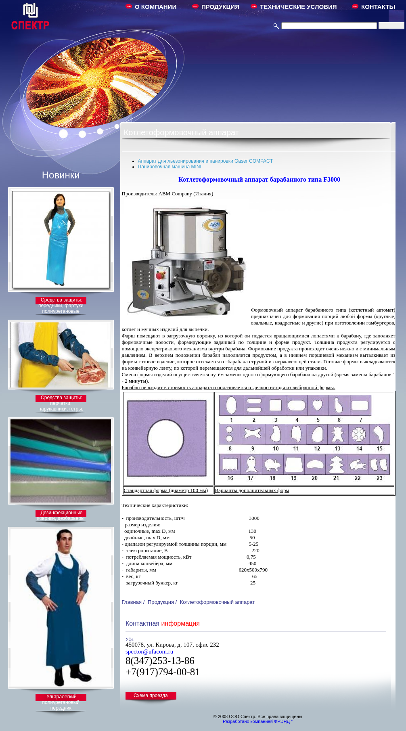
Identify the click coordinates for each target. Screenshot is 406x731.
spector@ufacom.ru (149, 651)
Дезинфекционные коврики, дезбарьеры (60, 515)
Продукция (161, 602)
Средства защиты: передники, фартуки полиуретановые (61, 305)
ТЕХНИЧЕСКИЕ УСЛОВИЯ (298, 6)
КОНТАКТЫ (378, 6)
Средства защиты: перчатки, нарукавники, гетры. (60, 403)
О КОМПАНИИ (155, 6)
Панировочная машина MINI (169, 167)
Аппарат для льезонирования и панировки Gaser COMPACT (205, 161)
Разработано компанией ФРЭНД (256, 721)
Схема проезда (151, 695)
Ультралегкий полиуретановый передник (61, 702)
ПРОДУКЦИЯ (220, 6)
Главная (132, 602)
